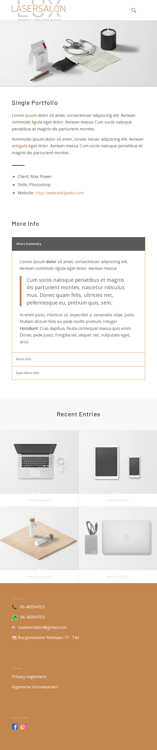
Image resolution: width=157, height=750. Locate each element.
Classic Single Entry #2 (39, 576)
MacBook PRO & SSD (117, 576)
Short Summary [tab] (28, 243)
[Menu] (142, 10)
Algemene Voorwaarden (35, 687)
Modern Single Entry (39, 500)
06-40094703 (32, 607)
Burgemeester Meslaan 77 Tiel (48, 637)
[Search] (131, 10)
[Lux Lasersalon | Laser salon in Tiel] (65, 10)
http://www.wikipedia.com (59, 193)
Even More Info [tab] (27, 373)
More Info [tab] (23, 359)
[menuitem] (131, 10)
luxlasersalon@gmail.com (42, 627)
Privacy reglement (29, 676)
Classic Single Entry (118, 500)
